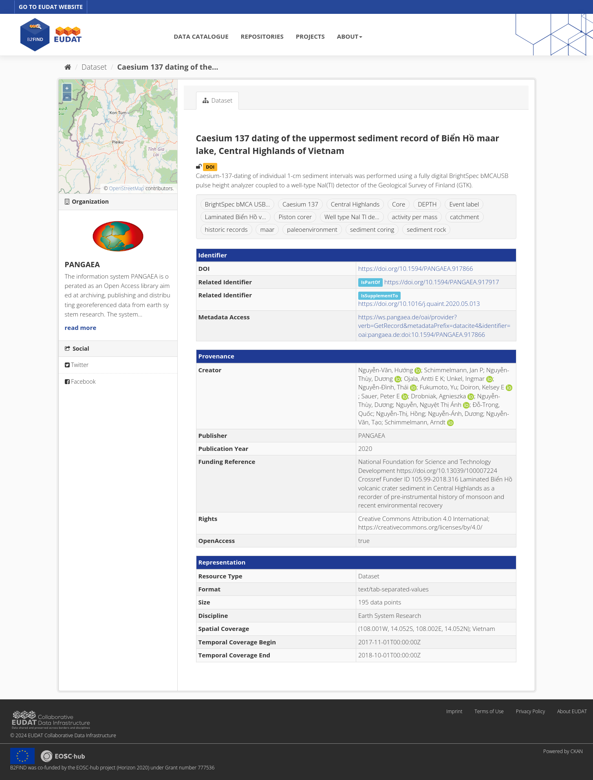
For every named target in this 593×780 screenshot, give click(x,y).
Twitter (77, 365)
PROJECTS (310, 36)
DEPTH (427, 204)
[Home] (67, 67)
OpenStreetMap (126, 188)
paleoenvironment (312, 229)
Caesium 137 (300, 204)
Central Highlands (355, 204)
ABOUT (349, 36)
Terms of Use (488, 711)
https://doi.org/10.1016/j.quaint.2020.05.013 (419, 303)
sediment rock (426, 229)
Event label (464, 204)
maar (267, 229)
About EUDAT (572, 711)
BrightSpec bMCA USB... (237, 204)
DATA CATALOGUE (201, 36)
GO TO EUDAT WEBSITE (51, 7)
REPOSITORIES (262, 36)
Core (398, 204)
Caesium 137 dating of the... (167, 67)
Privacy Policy (530, 711)
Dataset (94, 67)
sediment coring (372, 229)
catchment (464, 217)
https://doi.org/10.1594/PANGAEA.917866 (415, 268)
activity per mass (415, 217)
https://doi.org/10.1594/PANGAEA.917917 (441, 282)
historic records (226, 229)
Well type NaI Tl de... (351, 217)
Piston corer (295, 217)
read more (81, 327)
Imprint (454, 711)
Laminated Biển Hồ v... (235, 217)
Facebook (80, 381)
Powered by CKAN (563, 751)
